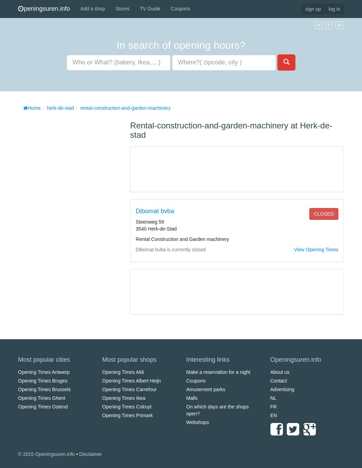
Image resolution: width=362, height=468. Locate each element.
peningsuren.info (44, 8)
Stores (122, 8)
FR (273, 407)
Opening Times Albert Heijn (131, 381)
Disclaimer (90, 454)
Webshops (197, 422)
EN (273, 415)
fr (328, 25)
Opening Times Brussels (44, 389)
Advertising (282, 389)
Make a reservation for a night (218, 372)
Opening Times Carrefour (129, 389)
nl (318, 25)
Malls (192, 398)
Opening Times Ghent (41, 398)
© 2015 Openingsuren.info (46, 454)
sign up (313, 9)
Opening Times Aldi (123, 372)
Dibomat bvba (155, 211)
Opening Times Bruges (42, 381)
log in (334, 9)
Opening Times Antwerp (44, 372)
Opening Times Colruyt (127, 407)
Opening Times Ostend (43, 407)
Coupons (180, 8)
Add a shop (92, 8)
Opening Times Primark (127, 415)
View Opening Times (316, 249)
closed (324, 214)
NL (273, 398)
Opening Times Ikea (124, 398)
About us (280, 372)
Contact (278, 381)
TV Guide (150, 8)
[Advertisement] (70, 218)
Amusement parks (205, 389)
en (339, 25)
